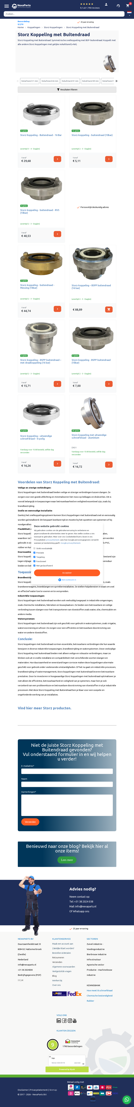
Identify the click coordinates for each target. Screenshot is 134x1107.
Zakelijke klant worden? (63, 948)
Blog (54, 976)
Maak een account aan (62, 944)
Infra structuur (94, 959)
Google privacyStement (70, 543)
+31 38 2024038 (25, 970)
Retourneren (58, 957)
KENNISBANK (93, 985)
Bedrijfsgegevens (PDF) (29, 975)
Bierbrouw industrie (96, 954)
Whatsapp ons (81, 911)
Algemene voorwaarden (63, 966)
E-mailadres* (27, 766)
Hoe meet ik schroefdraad (99, 990)
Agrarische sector (95, 964)
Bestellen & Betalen (61, 953)
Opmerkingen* (28, 792)
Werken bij (57, 980)
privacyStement (52, 540)
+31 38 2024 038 (83, 901)
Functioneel (41, 561)
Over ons (56, 985)
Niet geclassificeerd (44, 566)
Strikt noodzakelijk (44, 548)
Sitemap (53, 1090)
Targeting (40, 557)
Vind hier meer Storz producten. (44, 708)
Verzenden (30, 822)
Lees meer (67, 859)
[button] (129, 14)
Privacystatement (39, 1090)
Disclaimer (23, 1090)
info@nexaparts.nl (85, 906)
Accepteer (67, 573)
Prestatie (40, 553)
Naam (24, 779)
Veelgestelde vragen (61, 971)
